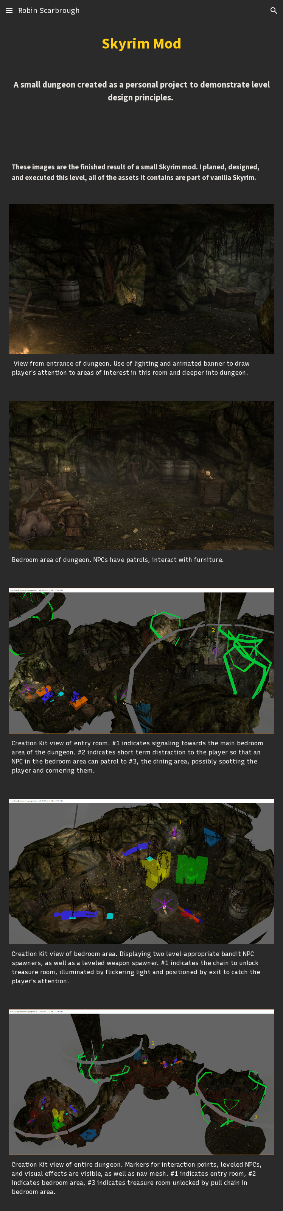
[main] (141, 43)
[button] (9, 10)
